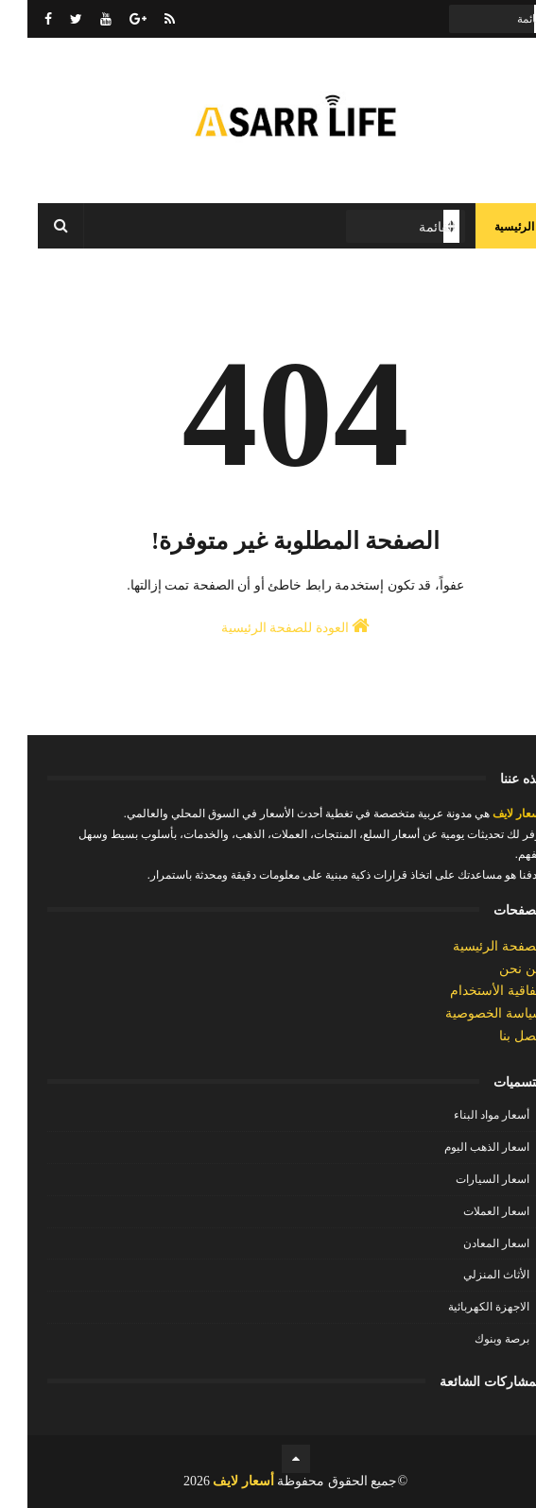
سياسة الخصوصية (467, 1013)
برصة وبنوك (474, 1338)
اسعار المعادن (469, 1243)
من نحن (494, 969)
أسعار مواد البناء (464, 1115)
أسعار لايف (489, 813)
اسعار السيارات (465, 1179)
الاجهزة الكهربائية (461, 1306)
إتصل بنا (494, 1036)
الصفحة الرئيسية (470, 946)
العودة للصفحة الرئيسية (268, 625)
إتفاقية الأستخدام (469, 991)
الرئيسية (487, 226)
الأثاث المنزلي (469, 1274)
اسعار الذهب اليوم (459, 1147)
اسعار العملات (469, 1211)
